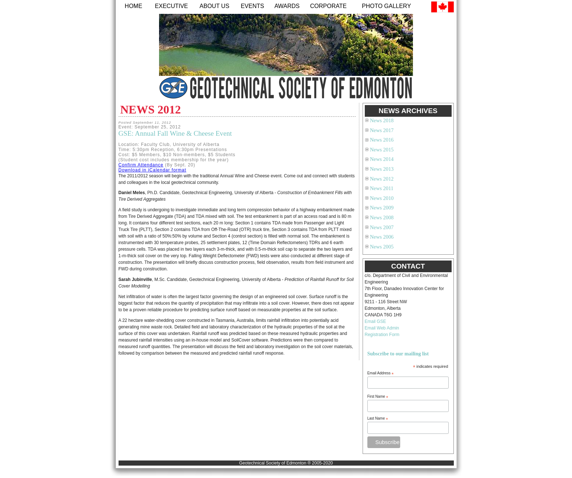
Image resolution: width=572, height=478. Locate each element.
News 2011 (382, 188)
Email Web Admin (382, 328)
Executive (171, 6)
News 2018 (382, 120)
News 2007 (382, 227)
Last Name (377, 418)
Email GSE (375, 321)
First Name (378, 396)
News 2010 (382, 198)
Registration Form (382, 334)
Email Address (380, 373)
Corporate (328, 6)
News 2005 (382, 247)
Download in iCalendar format (152, 170)
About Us (214, 6)
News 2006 (382, 237)
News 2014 (382, 159)
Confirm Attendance (141, 164)
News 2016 (382, 140)
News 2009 (382, 208)
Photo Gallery (386, 6)
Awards (286, 6)
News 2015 (382, 150)
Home (133, 6)
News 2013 (382, 169)
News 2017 (382, 130)
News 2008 (382, 217)
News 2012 (382, 179)
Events (252, 6)
